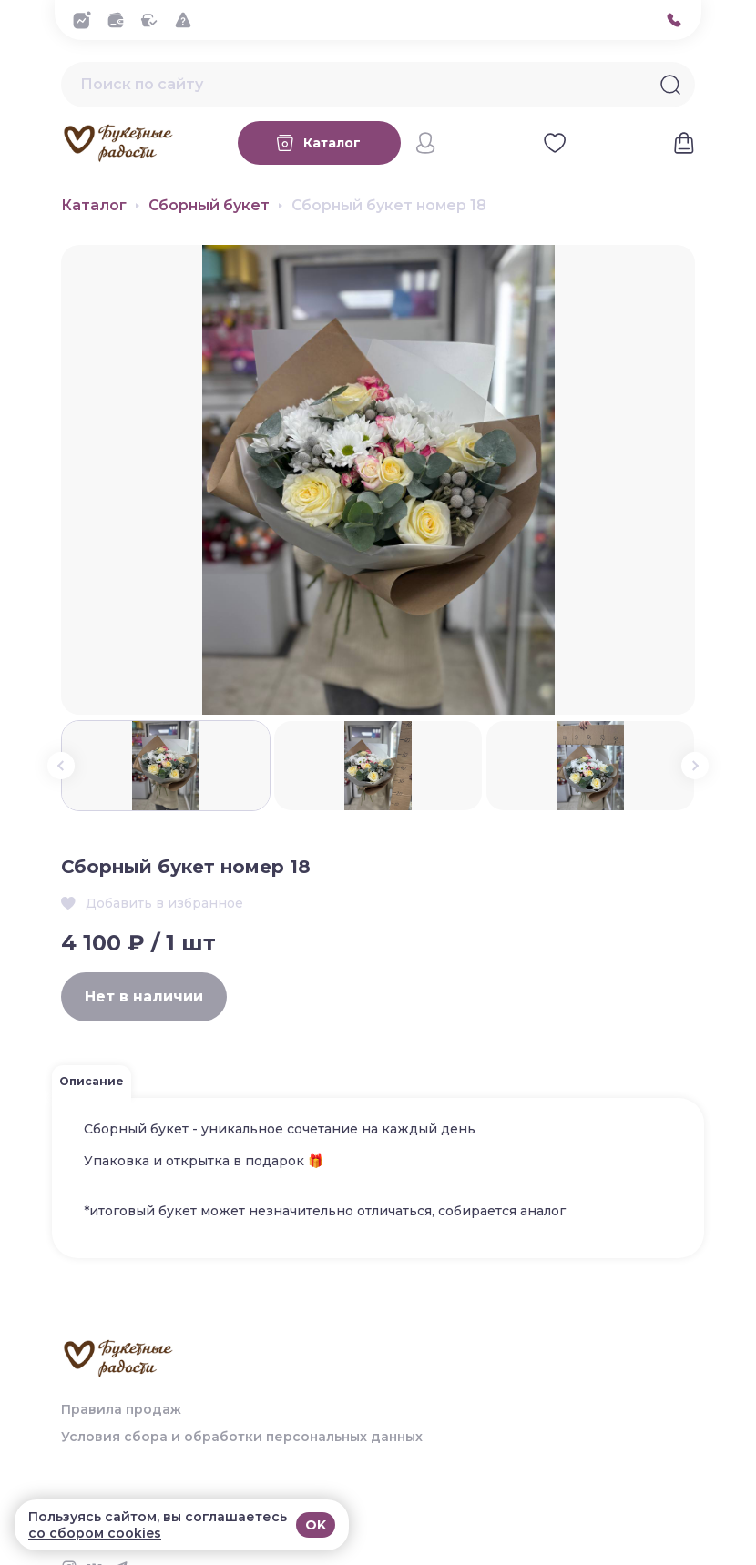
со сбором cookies (94, 1533)
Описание (91, 1081)
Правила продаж (121, 1409)
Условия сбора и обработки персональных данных (242, 1436)
